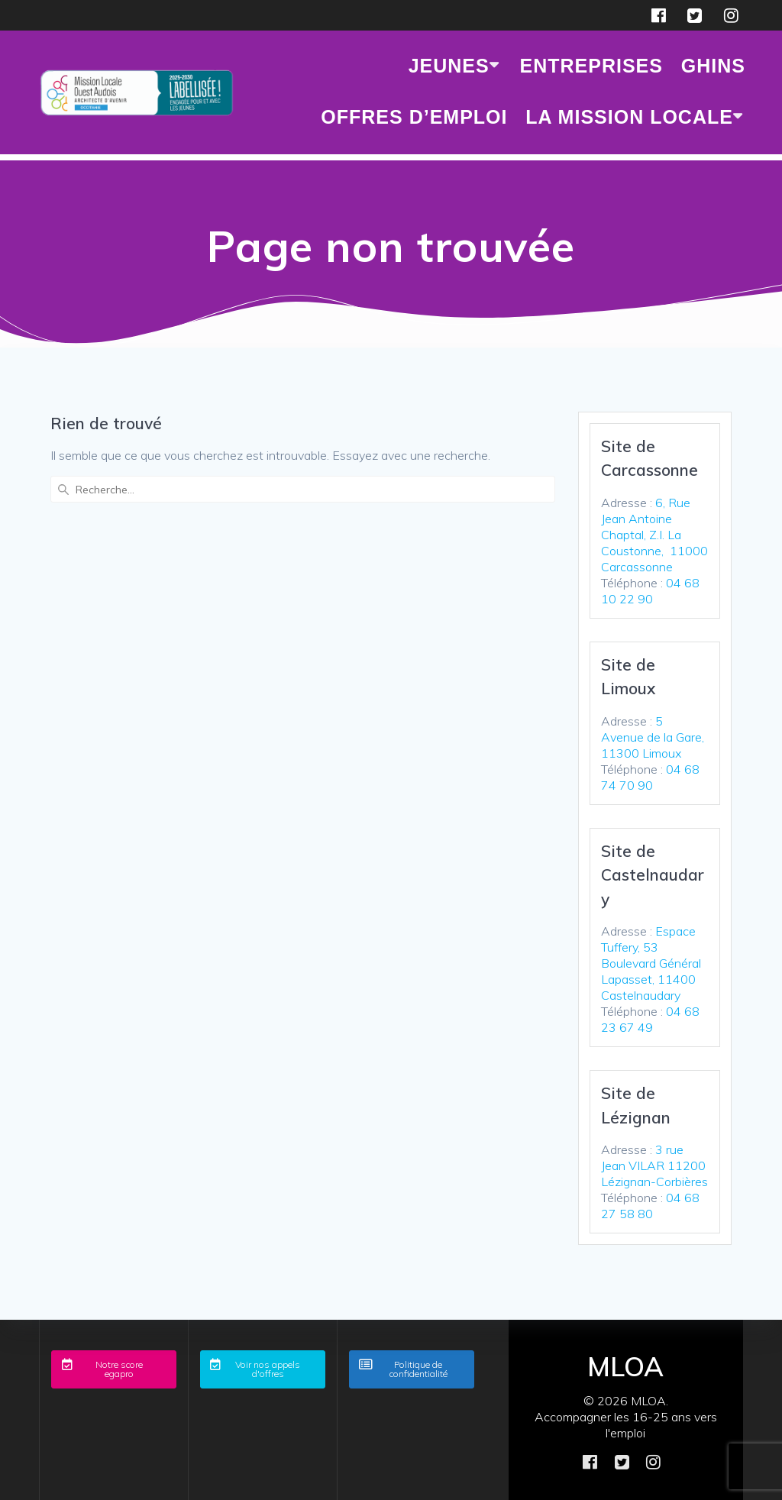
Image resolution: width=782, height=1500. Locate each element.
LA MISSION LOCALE (629, 117)
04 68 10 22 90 (650, 590)
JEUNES (449, 65)
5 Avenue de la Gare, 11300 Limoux (652, 737)
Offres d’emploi (414, 117)
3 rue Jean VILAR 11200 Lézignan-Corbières (654, 1165)
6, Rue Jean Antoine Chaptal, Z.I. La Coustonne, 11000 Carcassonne (654, 534)
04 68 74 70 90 (650, 777)
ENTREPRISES (591, 65)
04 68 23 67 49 (650, 1019)
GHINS (713, 65)
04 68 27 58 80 (650, 1205)
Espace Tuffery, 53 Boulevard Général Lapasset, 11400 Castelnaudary (651, 963)
